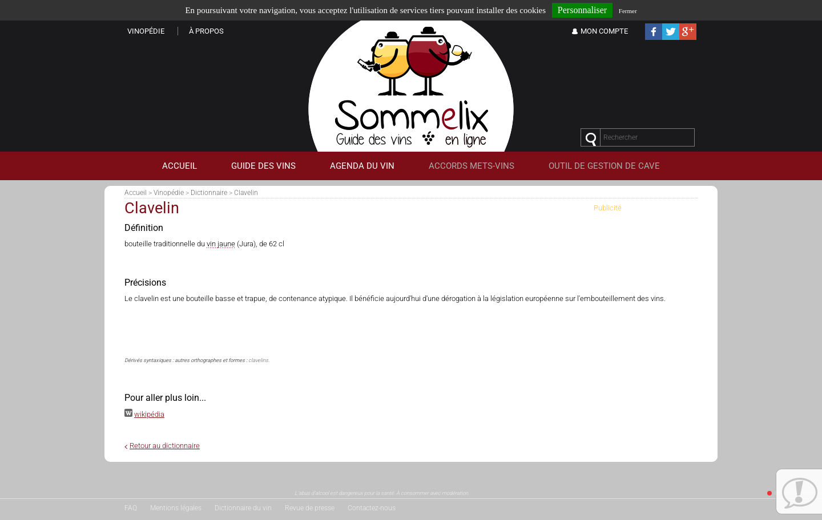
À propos (206, 31)
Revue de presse (310, 508)
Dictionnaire (209, 193)
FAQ (130, 508)
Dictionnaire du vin (243, 508)
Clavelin (246, 193)
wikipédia (149, 414)
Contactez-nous (372, 508)
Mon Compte (604, 31)
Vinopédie (169, 193)
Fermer (628, 10)
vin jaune (221, 243)
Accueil (135, 193)
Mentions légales (176, 508)
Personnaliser (582, 10)
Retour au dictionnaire (165, 445)
